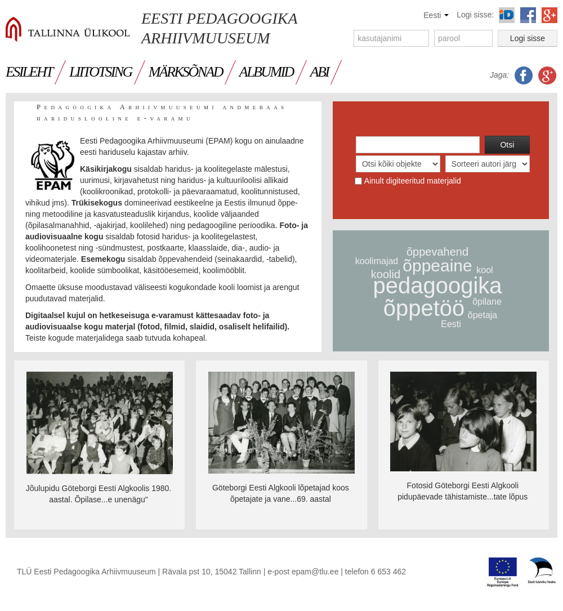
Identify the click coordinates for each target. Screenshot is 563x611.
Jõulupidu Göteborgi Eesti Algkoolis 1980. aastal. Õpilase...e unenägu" (98, 494)
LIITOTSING (100, 72)
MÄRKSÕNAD (185, 72)
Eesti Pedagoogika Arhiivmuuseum (219, 28)
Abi (319, 72)
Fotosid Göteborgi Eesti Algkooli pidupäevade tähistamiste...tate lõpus (462, 491)
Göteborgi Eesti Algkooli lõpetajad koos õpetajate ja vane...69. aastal (280, 493)
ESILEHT (29, 72)
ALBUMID (266, 72)
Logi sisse (527, 38)
